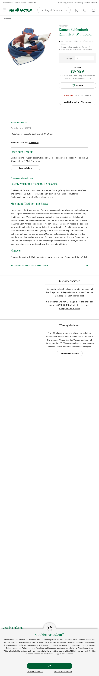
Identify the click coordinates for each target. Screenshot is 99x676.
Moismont (34, 142)
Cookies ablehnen (35, 671)
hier (67, 651)
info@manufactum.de (69, 308)
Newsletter (32, 3)
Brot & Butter (20, 3)
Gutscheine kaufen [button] (70, 353)
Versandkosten (89, 75)
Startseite (7, 19)
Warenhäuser (8, 3)
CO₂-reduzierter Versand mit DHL (77, 78)
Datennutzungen (84, 639)
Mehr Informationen (63, 671)
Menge (69, 58)
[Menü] (4, 10)
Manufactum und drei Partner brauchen (20, 639)
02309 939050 (64, 305)
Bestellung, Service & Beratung (77, 2)
